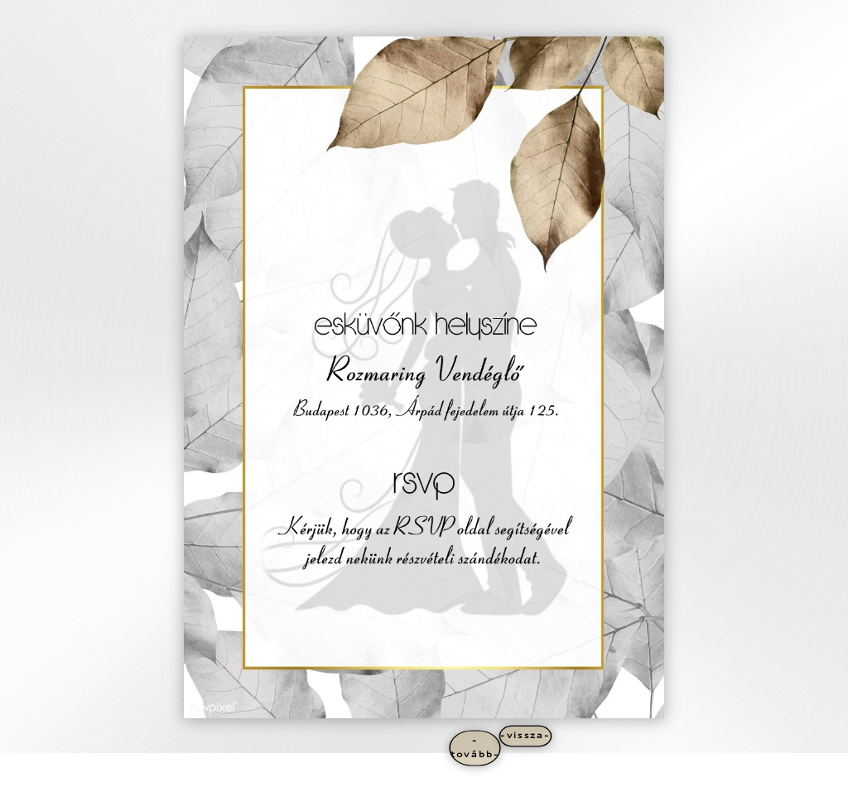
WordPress (242, 781)
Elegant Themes (147, 781)
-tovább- (474, 747)
